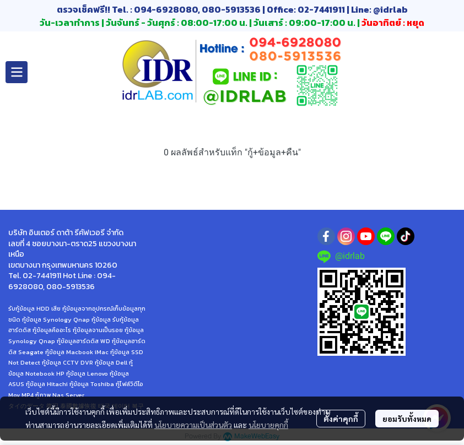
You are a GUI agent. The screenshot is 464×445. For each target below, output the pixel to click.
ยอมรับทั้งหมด (406, 419)
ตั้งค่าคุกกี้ (340, 419)
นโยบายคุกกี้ (268, 425)
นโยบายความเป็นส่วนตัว (193, 425)
